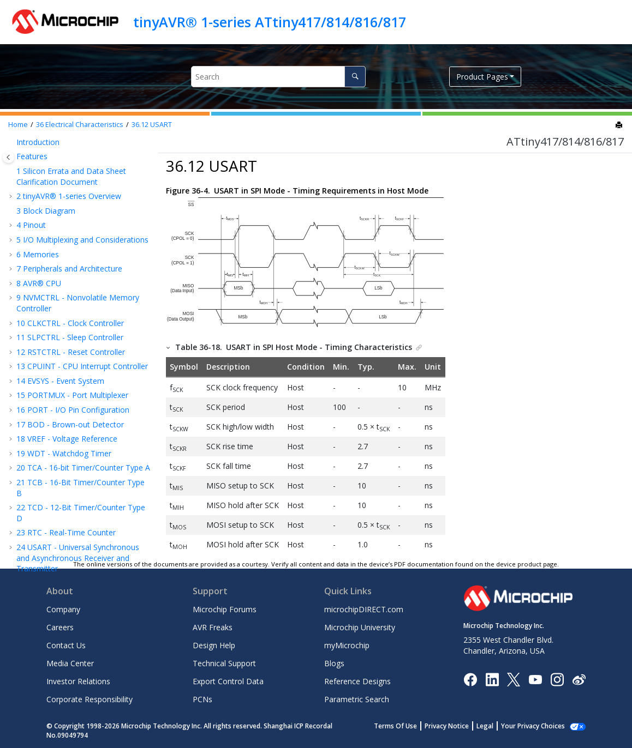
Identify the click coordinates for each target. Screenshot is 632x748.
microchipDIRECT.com (363, 609)
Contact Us (66, 645)
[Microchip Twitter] (513, 679)
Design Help (214, 645)
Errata (32, 464)
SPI (40, 275)
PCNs (202, 699)
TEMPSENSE (57, 333)
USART (152, 124)
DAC (42, 347)
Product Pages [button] (482, 76)
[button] (19, 148)
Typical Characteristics (61, 420)
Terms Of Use (407, 726)
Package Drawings (54, 449)
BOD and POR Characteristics (85, 188)
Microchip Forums (225, 609)
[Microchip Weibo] (579, 679)
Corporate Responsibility (89, 699)
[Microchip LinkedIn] (492, 679)
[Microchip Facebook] (470, 679)
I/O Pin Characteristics (73, 231)
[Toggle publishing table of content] (8, 157)
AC (39, 362)
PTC (42, 376)
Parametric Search (356, 699)
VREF (43, 304)
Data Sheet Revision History (71, 478)
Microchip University (359, 627)
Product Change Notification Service (80, 507)
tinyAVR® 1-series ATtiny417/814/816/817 (269, 22)
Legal (496, 726)
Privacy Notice (459, 726)
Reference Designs (357, 681)
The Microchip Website (56, 492)
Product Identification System (68, 536)
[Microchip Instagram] (557, 679)
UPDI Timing (57, 391)
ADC (42, 318)
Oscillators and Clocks (71, 217)
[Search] (355, 76)
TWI (41, 289)
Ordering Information (59, 434)
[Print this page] (620, 125)
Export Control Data (228, 681)
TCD (42, 246)
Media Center (70, 663)
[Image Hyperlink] (535, 679)
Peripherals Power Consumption (64, 168)
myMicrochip (346, 645)
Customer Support (48, 521)
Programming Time (69, 405)
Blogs (334, 663)
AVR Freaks (212, 627)
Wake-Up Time (58, 148)
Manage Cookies (539, 726)
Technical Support (224, 663)
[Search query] (278, 76)
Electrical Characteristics (79, 124)
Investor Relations (78, 681)
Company (63, 609)
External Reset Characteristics (85, 202)
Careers (60, 627)
